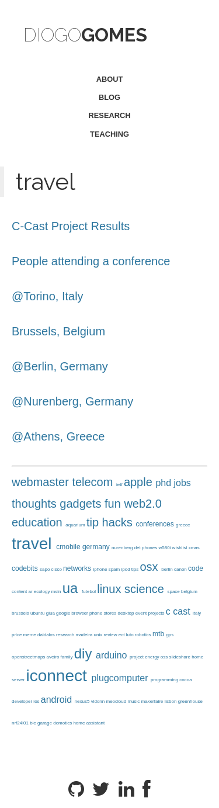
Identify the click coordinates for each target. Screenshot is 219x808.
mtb (159, 634)
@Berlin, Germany (60, 366)
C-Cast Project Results (71, 226)
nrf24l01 (21, 723)
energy (153, 657)
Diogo (85, 35)
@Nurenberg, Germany (72, 401)
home (197, 657)
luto (130, 634)
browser (80, 613)
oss (165, 657)
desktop (126, 613)
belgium (189, 591)
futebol (89, 591)
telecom (94, 482)
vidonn (98, 701)
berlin (167, 569)
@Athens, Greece (58, 436)
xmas (194, 547)
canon (181, 569)
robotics (143, 634)
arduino (113, 655)
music (134, 701)
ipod (126, 569)
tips (135, 569)
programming (165, 679)
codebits (26, 568)
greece (183, 525)
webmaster (42, 482)
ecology (42, 591)
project (137, 657)
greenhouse (190, 701)
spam (115, 569)
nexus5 (83, 701)
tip (94, 522)
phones (150, 547)
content (20, 591)
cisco (57, 569)
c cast (179, 611)
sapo (45, 569)
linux (110, 588)
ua (72, 588)
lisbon (171, 701)
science (145, 588)
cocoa (185, 679)
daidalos (46, 634)
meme (30, 634)
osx (151, 566)
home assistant (89, 723)
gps (169, 634)
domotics (63, 723)
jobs (182, 483)
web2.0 (143, 503)
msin (56, 591)
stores (110, 613)
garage (45, 723)
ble (33, 723)
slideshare (180, 657)
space (174, 591)
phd (164, 483)
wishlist (180, 547)
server (19, 679)
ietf (120, 484)
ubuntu (38, 613)
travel (34, 544)
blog (109, 97)
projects (157, 613)
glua (51, 613)
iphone (100, 569)
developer (22, 701)
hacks (119, 522)
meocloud (116, 701)
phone (96, 613)
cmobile (69, 547)
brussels (21, 613)
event (141, 613)
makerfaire (153, 701)
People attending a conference (91, 261)
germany (97, 547)
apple (140, 482)
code (195, 568)
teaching (109, 134)
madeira (84, 634)
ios (36, 701)
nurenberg (123, 547)
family (67, 657)
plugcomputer (121, 678)
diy (85, 653)
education (38, 522)
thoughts (36, 503)
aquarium (75, 525)
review (110, 634)
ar (30, 591)
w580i (165, 547)
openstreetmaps (29, 657)
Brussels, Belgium (58, 331)
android (58, 700)
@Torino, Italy (48, 296)
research (110, 115)
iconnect (58, 676)
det (138, 547)
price (17, 634)
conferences (155, 524)
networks (78, 568)
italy (197, 613)
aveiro (54, 657)
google (63, 613)
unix (99, 634)
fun (114, 503)
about (109, 79)
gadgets (82, 503)
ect (122, 634)
